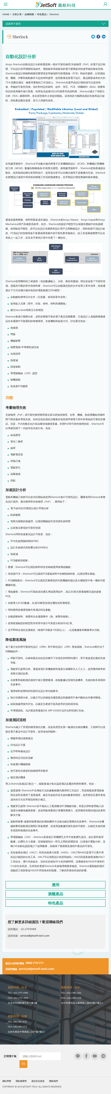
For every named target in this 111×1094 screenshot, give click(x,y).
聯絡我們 (53, 1074)
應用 (55, 885)
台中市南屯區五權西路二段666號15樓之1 (82, 1004)
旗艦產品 (55, 894)
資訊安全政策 (37, 1074)
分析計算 (17, 14)
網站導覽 (6, 1074)
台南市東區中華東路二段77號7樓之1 (26, 1033)
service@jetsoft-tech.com (34, 936)
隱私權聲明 (21, 1074)
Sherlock (54, 14)
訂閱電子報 (10, 1057)
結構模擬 (29, 14)
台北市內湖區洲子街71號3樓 (22, 1004)
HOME (5, 14)
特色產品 (42, 14)
